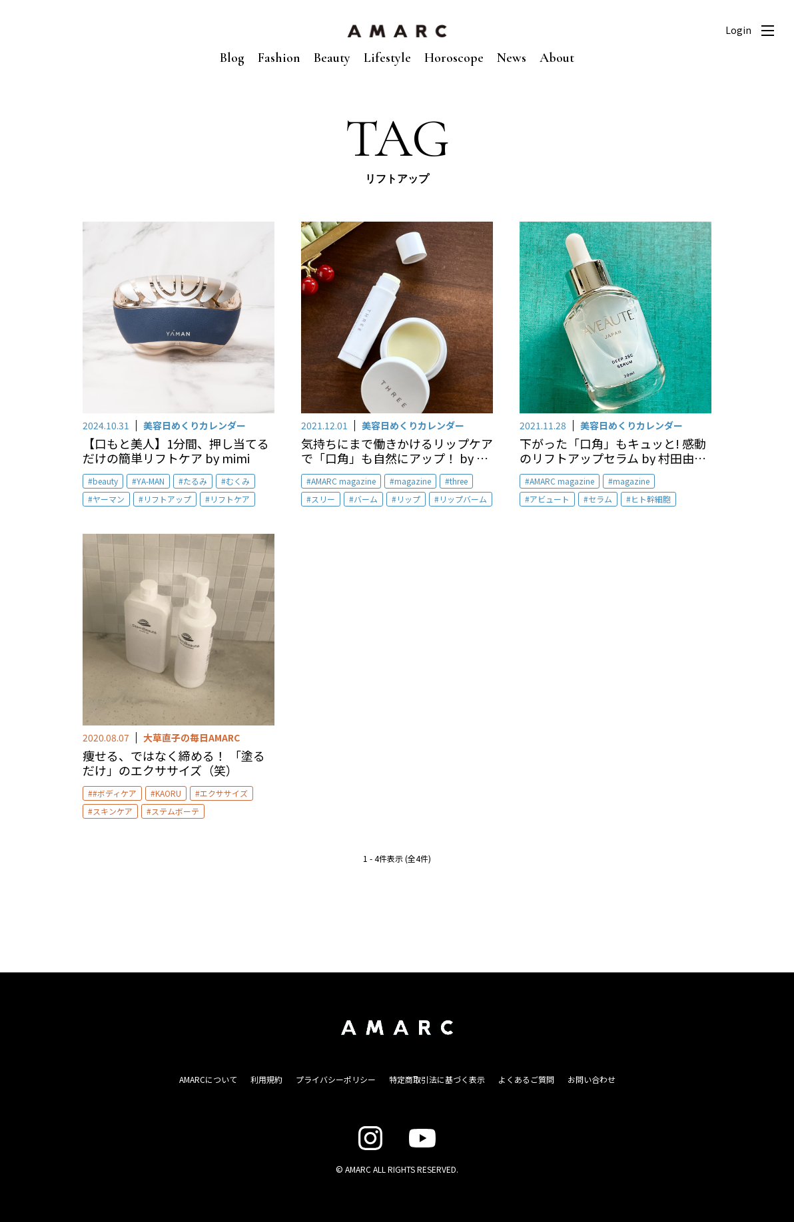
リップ (408, 499)
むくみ (238, 481)
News (511, 58)
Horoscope (454, 58)
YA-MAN (151, 481)
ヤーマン (109, 499)
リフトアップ (167, 499)
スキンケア (113, 811)
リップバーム (463, 499)
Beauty (332, 58)
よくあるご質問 (526, 1079)
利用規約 (266, 1079)
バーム (366, 499)
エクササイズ (224, 793)
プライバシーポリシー (336, 1079)
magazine (412, 481)
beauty (105, 481)
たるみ (195, 481)
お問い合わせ (591, 1079)
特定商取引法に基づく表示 (437, 1079)
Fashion (279, 58)
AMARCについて (208, 1079)
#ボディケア (115, 793)
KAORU (168, 793)
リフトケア (230, 499)
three (459, 481)
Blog (232, 58)
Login (738, 30)
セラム (600, 499)
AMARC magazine (343, 481)
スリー (323, 499)
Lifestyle (387, 58)
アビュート (550, 499)
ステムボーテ (175, 811)
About (557, 58)
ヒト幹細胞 (651, 499)
